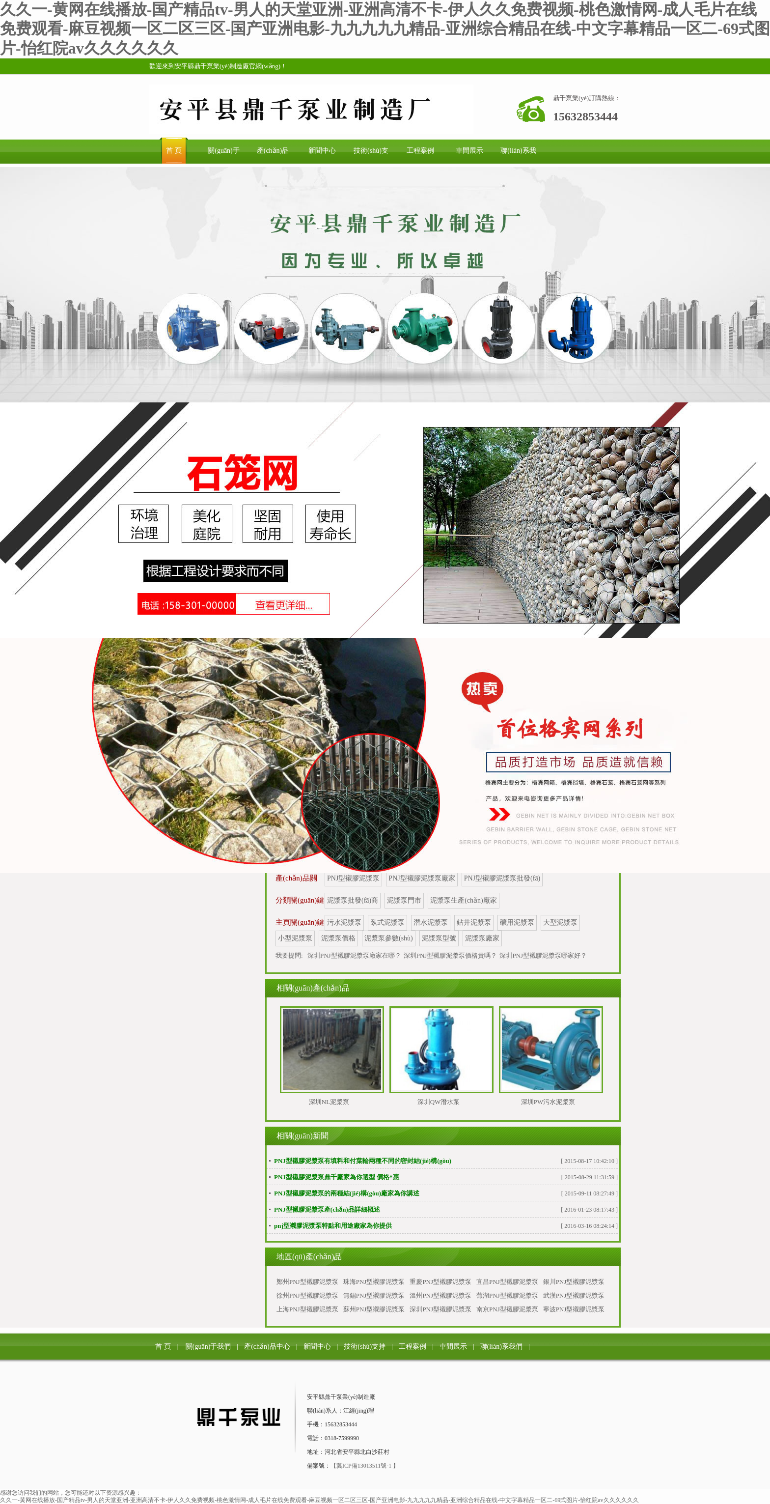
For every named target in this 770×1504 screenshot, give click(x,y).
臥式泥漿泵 (387, 922)
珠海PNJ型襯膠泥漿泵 (374, 1281)
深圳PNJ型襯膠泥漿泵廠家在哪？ (354, 955)
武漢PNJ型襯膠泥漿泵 (574, 1295)
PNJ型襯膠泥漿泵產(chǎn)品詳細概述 (327, 1209)
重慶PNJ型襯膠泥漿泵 (440, 1281)
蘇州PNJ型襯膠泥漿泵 (374, 1309)
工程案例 (412, 1346)
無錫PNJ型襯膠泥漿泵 (374, 1295)
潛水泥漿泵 (430, 922)
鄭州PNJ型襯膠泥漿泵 (307, 1281)
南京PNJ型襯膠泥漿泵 (507, 1309)
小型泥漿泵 (295, 938)
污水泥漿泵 (344, 922)
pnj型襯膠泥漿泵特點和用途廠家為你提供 (333, 1225)
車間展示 (453, 1346)
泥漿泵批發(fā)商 (352, 900)
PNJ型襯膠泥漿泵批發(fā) (502, 878)
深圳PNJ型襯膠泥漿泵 (440, 1309)
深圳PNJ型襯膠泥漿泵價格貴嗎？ (450, 955)
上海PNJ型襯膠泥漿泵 (307, 1309)
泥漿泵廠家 (482, 938)
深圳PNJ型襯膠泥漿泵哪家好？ (543, 955)
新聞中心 (317, 1346)
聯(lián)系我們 (501, 1346)
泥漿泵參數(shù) (388, 938)
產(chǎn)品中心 (267, 1346)
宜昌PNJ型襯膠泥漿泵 (507, 1281)
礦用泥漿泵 (517, 922)
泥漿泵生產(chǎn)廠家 (463, 900)
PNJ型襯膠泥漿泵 (353, 878)
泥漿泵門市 (404, 900)
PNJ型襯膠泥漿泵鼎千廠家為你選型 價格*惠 (336, 1177)
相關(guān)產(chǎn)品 (313, 988)
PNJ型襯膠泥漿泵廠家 (421, 878)
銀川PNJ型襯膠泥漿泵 (574, 1281)
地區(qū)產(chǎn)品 (309, 1256)
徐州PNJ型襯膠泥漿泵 (307, 1295)
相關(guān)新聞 (302, 1136)
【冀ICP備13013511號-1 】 (364, 1465)
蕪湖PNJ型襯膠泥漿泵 (507, 1295)
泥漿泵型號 (439, 938)
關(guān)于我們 (208, 1346)
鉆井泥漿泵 (474, 922)
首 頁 (163, 1346)
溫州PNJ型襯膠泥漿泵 (440, 1295)
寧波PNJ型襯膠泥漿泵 (574, 1309)
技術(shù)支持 (364, 1346)
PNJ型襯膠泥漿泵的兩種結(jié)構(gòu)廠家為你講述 (346, 1193)
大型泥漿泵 (560, 922)
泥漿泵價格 (338, 938)
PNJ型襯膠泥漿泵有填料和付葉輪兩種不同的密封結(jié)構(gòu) (362, 1160)
